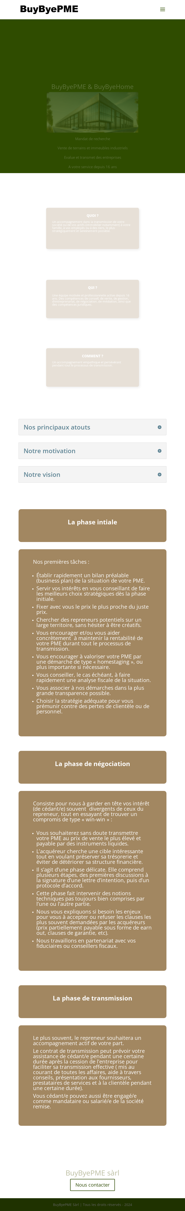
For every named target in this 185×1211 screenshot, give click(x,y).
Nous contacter (92, 1185)
